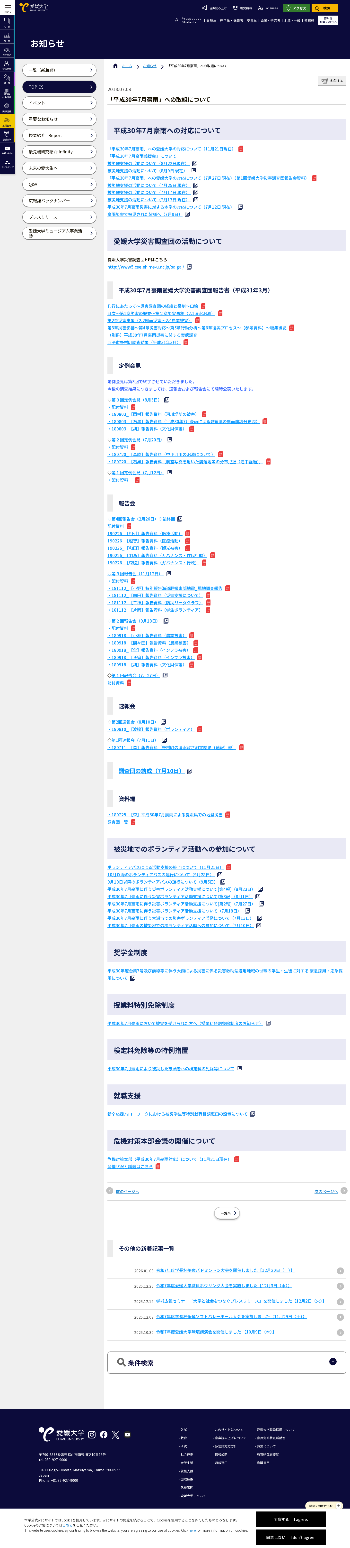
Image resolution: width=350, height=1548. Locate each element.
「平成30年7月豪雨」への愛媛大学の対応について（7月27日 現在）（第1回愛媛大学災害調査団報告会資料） (208, 178)
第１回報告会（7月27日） (136, 675)
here (192, 1530)
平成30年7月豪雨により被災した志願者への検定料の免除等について (170, 1068)
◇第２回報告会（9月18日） (134, 621)
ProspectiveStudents (191, 20)
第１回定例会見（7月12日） (138, 472)
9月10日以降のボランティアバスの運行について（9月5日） (162, 882)
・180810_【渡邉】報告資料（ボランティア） (151, 729)
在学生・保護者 (231, 20)
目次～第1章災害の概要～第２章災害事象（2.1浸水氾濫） (161, 313)
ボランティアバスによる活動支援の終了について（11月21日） (165, 867)
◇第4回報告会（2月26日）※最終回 (141, 519)
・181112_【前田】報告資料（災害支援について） (155, 595)
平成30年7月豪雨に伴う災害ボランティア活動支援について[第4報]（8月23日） (181, 889)
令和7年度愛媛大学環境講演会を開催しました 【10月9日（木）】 (216, 1332)
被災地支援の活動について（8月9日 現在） (147, 171)
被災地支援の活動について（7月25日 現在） (149, 185)
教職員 (309, 20)
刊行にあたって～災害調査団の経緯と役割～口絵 (152, 306)
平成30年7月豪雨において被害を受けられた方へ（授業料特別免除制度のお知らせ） (185, 1023)
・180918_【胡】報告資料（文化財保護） (147, 665)
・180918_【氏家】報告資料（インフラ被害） (151, 657)
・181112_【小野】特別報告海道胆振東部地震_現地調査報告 (164, 588)
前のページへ (127, 1191)
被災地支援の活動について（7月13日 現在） (149, 199)
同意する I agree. (290, 1519)
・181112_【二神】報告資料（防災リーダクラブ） (155, 602)
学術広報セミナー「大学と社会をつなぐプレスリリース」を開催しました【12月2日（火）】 (241, 1301)
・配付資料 (117, 407)
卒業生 (252, 20)
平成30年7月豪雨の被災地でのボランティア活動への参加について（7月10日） (180, 925)
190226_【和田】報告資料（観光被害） (145, 548)
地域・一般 (292, 20)
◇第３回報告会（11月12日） (135, 573)
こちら (67, 1525)
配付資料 (115, 526)
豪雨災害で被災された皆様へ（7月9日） (145, 214)
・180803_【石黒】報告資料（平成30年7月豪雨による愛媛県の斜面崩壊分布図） (183, 421)
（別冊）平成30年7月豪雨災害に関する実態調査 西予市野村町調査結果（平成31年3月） (152, 338)
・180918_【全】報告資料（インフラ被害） (149, 650)
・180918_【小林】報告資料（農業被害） (147, 635)
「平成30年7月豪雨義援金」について (141, 156)
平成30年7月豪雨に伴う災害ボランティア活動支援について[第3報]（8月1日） (180, 896)
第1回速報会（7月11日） (135, 740)
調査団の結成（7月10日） (152, 770)
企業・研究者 (270, 20)
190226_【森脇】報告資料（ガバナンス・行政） (153, 563)
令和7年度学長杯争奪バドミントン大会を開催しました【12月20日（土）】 (225, 1270)
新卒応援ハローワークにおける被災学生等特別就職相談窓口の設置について (177, 1114)
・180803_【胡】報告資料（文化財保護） (147, 429)
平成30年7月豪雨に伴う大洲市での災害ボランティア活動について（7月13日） (181, 918)
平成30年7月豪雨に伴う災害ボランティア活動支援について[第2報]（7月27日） (181, 904)
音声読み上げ (214, 7)
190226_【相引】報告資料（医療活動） (145, 533)
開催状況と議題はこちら (130, 1166)
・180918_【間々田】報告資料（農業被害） (149, 643)
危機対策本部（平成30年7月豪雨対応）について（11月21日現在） (169, 1159)
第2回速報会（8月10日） (135, 722)
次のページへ (326, 1191)
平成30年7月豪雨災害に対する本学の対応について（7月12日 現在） (171, 207)
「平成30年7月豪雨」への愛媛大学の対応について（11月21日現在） (171, 149)
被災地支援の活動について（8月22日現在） (148, 163)
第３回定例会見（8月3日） (137, 400)
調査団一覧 (117, 822)
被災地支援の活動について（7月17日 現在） (149, 192)
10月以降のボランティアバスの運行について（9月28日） (161, 874)
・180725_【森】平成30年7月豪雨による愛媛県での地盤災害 (165, 814)
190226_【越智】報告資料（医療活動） (145, 541)
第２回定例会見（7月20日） (138, 440)
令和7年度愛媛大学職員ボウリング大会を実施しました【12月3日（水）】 (224, 1285)
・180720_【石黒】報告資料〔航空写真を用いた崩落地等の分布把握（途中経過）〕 (185, 461)
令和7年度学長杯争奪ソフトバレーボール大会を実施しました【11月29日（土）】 (231, 1316)
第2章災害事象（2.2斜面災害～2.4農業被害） (149, 320)
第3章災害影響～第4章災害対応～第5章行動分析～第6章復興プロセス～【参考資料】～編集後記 (197, 328)
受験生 (211, 20)
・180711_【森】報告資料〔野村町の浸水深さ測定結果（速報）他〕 (171, 747)
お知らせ (150, 65)
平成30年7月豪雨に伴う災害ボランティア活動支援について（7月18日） (174, 911)
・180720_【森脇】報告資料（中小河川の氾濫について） (161, 454)
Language (268, 8)
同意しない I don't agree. (290, 1537)
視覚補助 (242, 8)
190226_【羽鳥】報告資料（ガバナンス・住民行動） (157, 555)
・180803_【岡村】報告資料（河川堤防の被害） (153, 414)
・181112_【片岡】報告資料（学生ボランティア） (155, 610)
